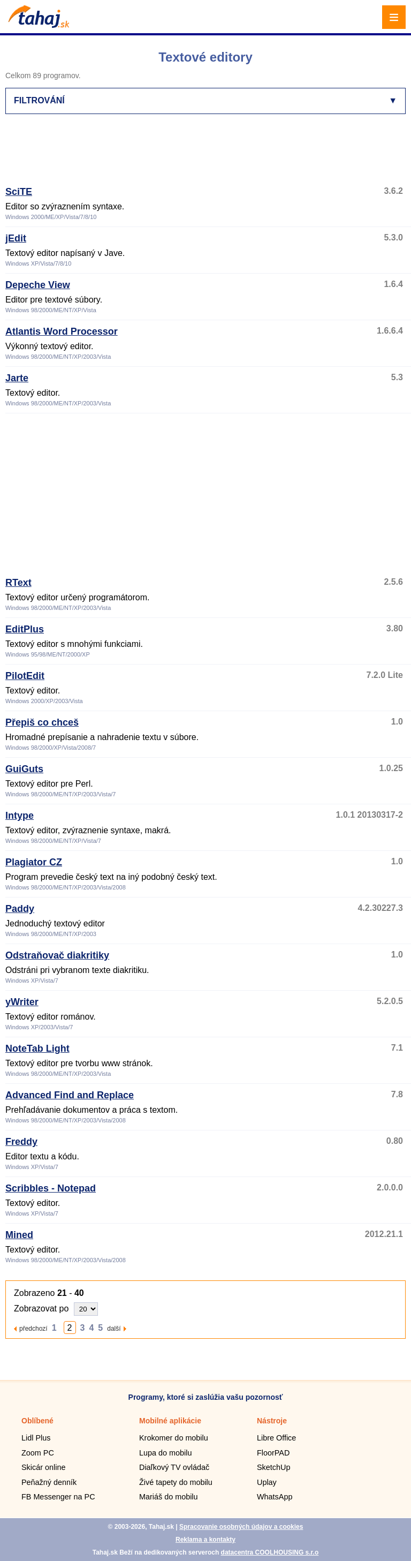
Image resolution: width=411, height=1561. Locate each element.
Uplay (267, 1482)
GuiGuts (24, 769)
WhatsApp (274, 1496)
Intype (19, 815)
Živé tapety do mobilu (175, 1482)
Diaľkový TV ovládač (174, 1467)
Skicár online (43, 1467)
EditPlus (24, 629)
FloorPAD (273, 1453)
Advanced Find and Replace (69, 1095)
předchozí (33, 1328)
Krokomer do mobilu (173, 1438)
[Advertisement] (200, 155)
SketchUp (273, 1467)
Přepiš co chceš (42, 722)
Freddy (21, 1141)
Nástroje (272, 1420)
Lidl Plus (35, 1438)
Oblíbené (37, 1420)
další (113, 1328)
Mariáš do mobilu (168, 1496)
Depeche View (37, 285)
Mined (19, 1235)
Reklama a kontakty (205, 1539)
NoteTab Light (37, 1048)
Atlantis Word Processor (61, 331)
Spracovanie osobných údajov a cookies (241, 1526)
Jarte (16, 378)
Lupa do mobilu (165, 1453)
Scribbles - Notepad (50, 1188)
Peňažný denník (49, 1482)
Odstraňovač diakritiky (57, 955)
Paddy (19, 908)
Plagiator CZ (33, 862)
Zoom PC (37, 1453)
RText (18, 582)
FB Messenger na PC (58, 1496)
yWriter (22, 1002)
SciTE (18, 191)
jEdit (15, 238)
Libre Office (276, 1438)
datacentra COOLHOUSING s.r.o (270, 1552)
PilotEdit (24, 675)
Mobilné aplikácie (170, 1420)
